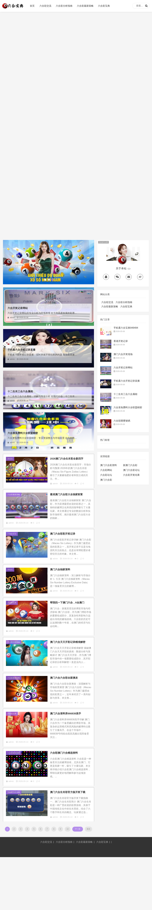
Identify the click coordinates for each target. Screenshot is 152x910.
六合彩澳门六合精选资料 (66, 795)
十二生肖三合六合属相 (22, 391)
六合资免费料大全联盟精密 (25, 433)
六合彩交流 (45, 6)
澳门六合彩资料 (108, 465)
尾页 (88, 882)
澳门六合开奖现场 (123, 354)
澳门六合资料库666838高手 (68, 752)
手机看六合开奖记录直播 (24, 349)
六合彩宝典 (104, 6)
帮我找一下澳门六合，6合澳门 (70, 626)
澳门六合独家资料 (62, 586)
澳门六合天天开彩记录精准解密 (70, 669)
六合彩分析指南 (64, 6)
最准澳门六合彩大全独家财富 (69, 500)
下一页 (77, 882)
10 (68, 882)
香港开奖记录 (121, 341)
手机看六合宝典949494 (126, 328)
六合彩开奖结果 (131, 475)
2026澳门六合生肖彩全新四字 (69, 460)
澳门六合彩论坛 (131, 470)
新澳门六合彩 (130, 465)
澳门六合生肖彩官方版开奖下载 (70, 838)
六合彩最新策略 (85, 6)
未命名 (11, 460)
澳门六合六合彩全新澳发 (66, 712)
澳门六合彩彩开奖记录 (65, 543)
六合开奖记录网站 (19, 308)
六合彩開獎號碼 (122, 420)
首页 (32, 6)
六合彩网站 (106, 470)
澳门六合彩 (106, 480)
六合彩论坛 (106, 475)
